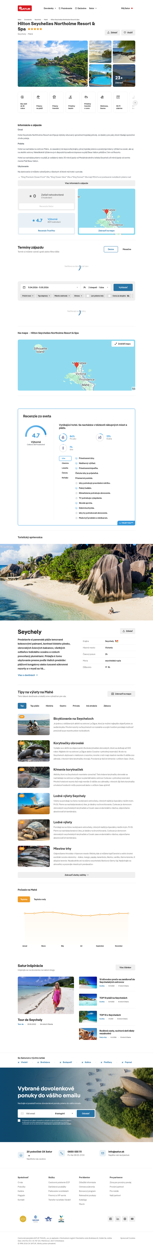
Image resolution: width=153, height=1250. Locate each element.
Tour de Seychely (30, 1020)
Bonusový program (87, 1191)
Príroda (76, 706)
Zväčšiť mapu (123, 344)
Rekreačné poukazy (87, 1195)
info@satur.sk (116, 1151)
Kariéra (21, 1191)
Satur (92, 8)
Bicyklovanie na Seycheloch (74, 718)
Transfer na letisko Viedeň (59, 1199)
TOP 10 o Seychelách (110, 1014)
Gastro (63, 706)
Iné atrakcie (91, 706)
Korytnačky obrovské (69, 743)
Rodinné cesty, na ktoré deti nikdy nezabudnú (116, 1032)
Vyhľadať (123, 287)
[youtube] (132, 1219)
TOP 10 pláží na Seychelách (113, 997)
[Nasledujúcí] (135, 102)
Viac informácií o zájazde (76, 183)
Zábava (107, 706)
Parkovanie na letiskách (58, 1191)
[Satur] (24, 8)
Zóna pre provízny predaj (120, 1182)
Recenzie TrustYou (46, 230)
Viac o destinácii (28, 675)
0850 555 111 (75, 1151)
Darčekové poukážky (57, 1186)
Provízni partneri (117, 1186)
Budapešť (66, 1062)
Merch (82, 1204)
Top (22, 706)
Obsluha (65, 463)
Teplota (23, 899)
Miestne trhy (62, 848)
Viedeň (23, 1062)
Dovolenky (50, 8)
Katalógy (83, 1199)
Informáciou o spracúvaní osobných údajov (57, 1124)
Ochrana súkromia (87, 1186)
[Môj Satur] (127, 8)
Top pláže (34, 706)
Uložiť (128, 32)
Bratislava (43, 1062)
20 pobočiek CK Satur (39, 1153)
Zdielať (112, 32)
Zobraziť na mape (121, 694)
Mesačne (127, 249)
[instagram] (125, 1219)
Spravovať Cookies (127, 1238)
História (49, 706)
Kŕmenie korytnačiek (68, 769)
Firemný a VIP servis (57, 1195)
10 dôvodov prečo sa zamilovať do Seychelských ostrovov (117, 981)
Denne (111, 249)
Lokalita (65, 468)
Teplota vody (40, 899)
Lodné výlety (63, 822)
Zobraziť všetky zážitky (76, 875)
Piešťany (106, 1062)
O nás (20, 1182)
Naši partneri (115, 1195)
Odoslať (85, 1113)
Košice (86, 1062)
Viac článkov (125, 967)
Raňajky (65, 478)
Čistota (65, 473)
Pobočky (21, 1186)
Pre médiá (114, 1191)
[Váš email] (34, 1113)
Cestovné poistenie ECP (59, 1182)
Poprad (127, 1062)
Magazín (21, 1195)
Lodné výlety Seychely (70, 796)
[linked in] (118, 1219)
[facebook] (111, 1219)
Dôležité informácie (87, 1182)
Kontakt (21, 1199)
